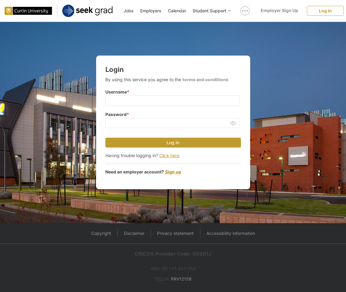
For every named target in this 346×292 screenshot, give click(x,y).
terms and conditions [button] (205, 79)
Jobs (129, 10)
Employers (150, 10)
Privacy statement (175, 233)
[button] (233, 123)
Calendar (177, 10)
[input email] (172, 100)
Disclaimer (134, 233)
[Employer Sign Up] (279, 10)
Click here (169, 155)
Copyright (101, 233)
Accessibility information (230, 233)
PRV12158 (181, 279)
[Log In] (325, 10)
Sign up (173, 171)
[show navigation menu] (245, 10)
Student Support (212, 10)
